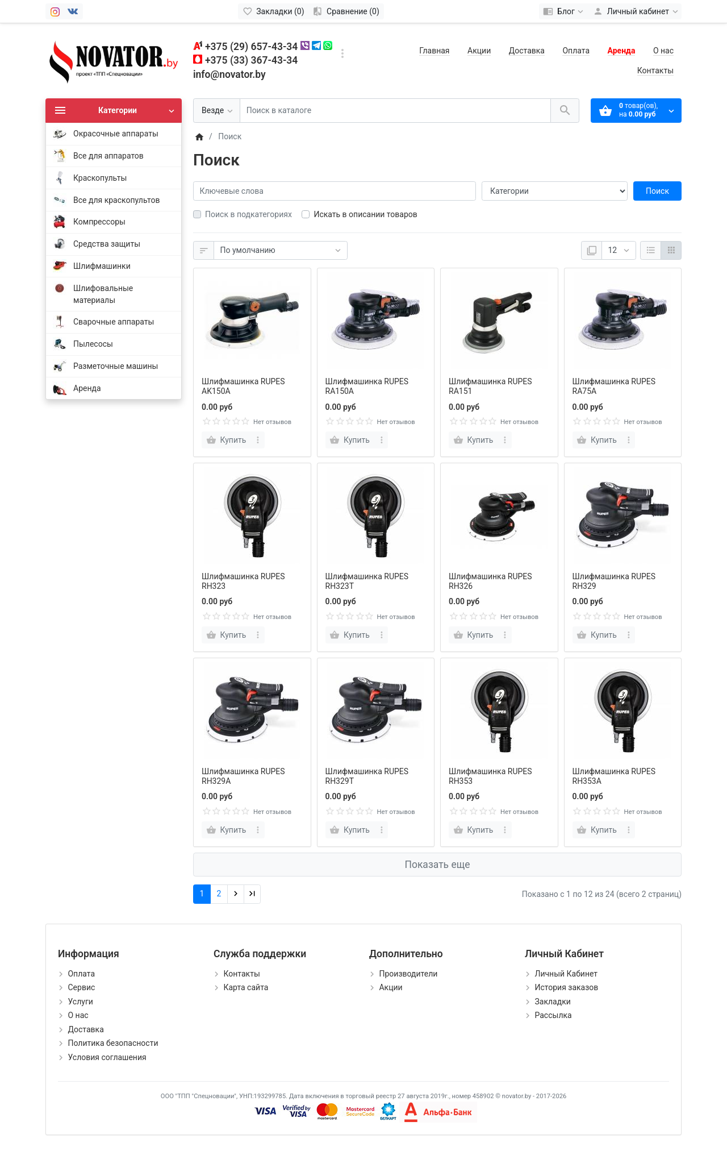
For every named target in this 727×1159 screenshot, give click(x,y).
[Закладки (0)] (273, 11)
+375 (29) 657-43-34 (251, 46)
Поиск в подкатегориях (248, 214)
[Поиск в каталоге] (395, 110)
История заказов (566, 987)
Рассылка (552, 1015)
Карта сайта (245, 987)
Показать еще (437, 864)
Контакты (655, 70)
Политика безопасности (113, 1043)
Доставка (527, 50)
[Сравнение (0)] (346, 11)
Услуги (80, 1001)
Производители (408, 973)
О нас (663, 50)
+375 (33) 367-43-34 (251, 60)
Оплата (576, 50)
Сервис (81, 987)
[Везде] (216, 110)
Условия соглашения (107, 1057)
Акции (479, 50)
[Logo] (113, 60)
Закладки (552, 1001)
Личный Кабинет (566, 973)
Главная (434, 50)
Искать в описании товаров (365, 214)
